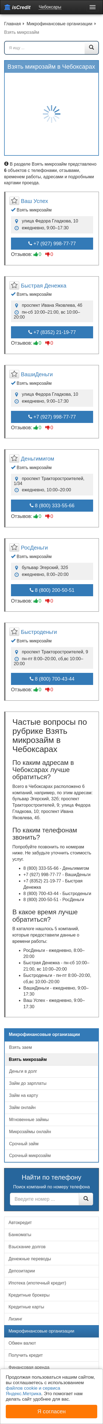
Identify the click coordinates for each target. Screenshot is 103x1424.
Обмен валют (22, 1343)
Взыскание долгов (27, 1246)
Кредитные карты (26, 1307)
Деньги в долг (23, 1071)
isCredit (17, 7)
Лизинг (15, 1319)
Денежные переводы (30, 1258)
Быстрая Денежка (43, 286)
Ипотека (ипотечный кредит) (37, 1283)
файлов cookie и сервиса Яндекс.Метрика (33, 1391)
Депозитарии (22, 1271)
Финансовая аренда (29, 1367)
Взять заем (20, 1047)
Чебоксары (50, 7)
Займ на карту (23, 1095)
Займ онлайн (22, 1107)
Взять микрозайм (28, 1059)
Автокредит (20, 1222)
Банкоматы (20, 1234)
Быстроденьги (39, 632)
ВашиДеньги (37, 374)
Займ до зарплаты (27, 1083)
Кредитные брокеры (29, 1295)
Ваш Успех (34, 201)
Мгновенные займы (29, 1119)
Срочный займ (23, 1143)
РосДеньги (34, 548)
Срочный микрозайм (30, 1155)
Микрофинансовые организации (41, 1331)
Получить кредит (26, 1355)
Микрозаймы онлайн (30, 1131)
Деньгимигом (37, 459)
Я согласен (51, 1411)
